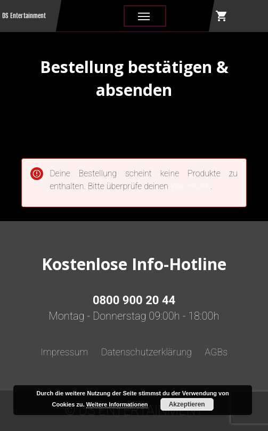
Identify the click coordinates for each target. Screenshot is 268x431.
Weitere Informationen (117, 404)
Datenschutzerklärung (146, 351)
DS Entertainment (24, 16)
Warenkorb (190, 186)
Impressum (64, 351)
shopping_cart (221, 16)
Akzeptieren (187, 404)
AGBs (216, 351)
